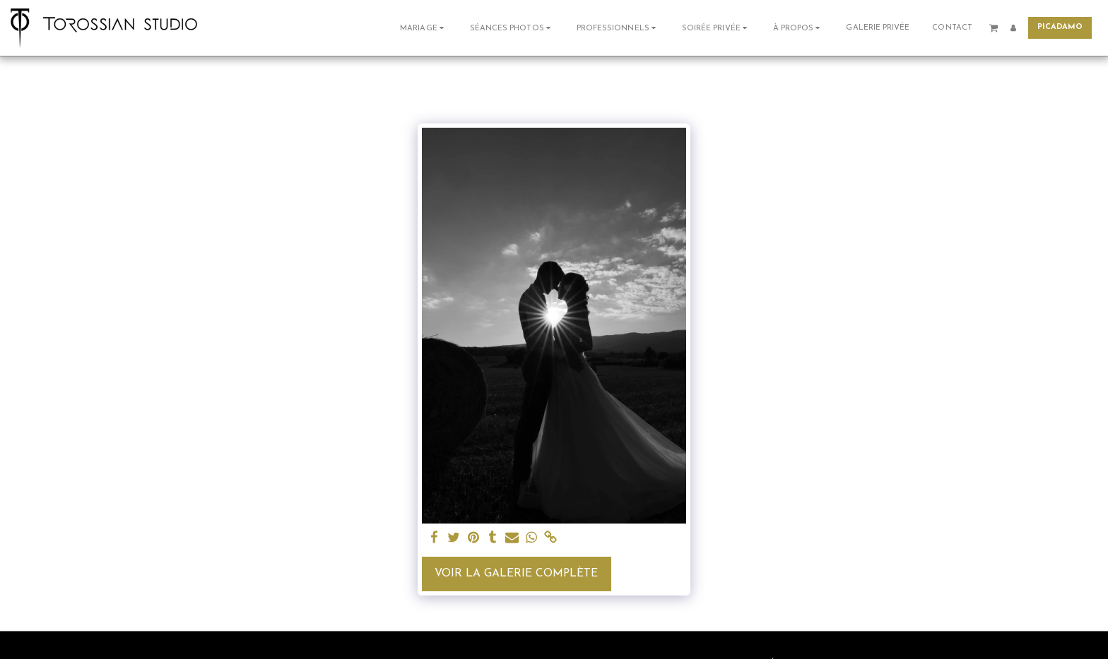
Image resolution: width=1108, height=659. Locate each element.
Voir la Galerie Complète (516, 573)
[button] (423, 28)
